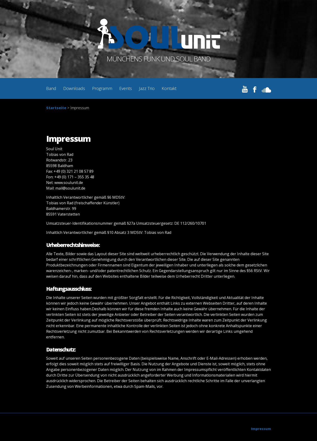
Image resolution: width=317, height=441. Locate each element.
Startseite (56, 107)
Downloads (74, 88)
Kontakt (169, 88)
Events (125, 88)
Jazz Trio (147, 88)
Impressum (261, 428)
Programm (102, 88)
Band (51, 88)
